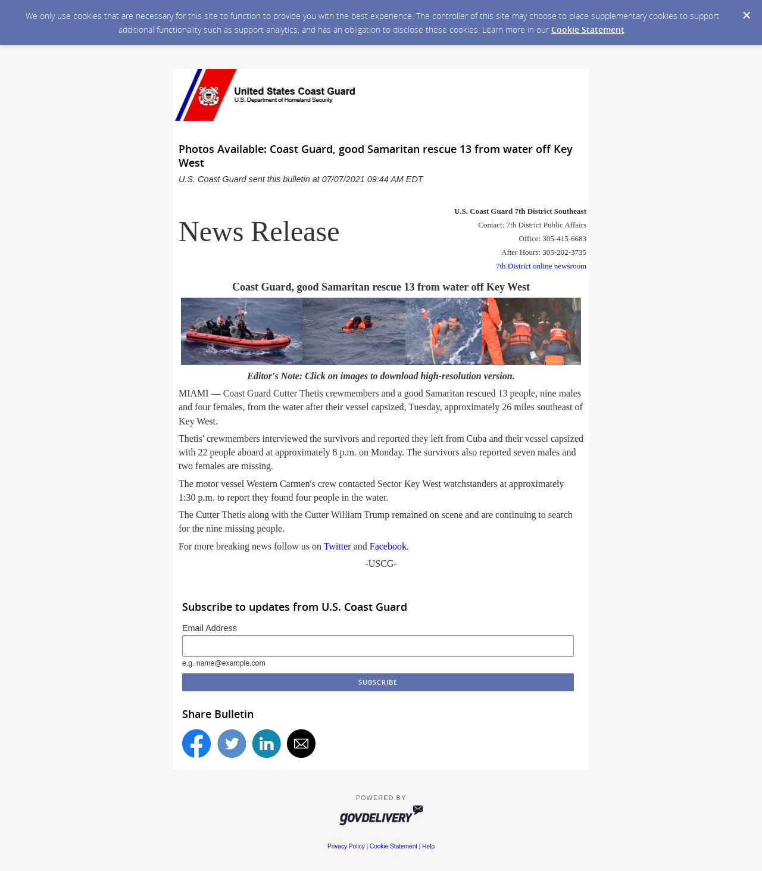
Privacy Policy (346, 846)
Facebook (388, 546)
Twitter (337, 546)
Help (428, 846)
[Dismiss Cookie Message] (746, 15)
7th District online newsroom (541, 265)
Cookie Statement (587, 29)
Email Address (209, 628)
